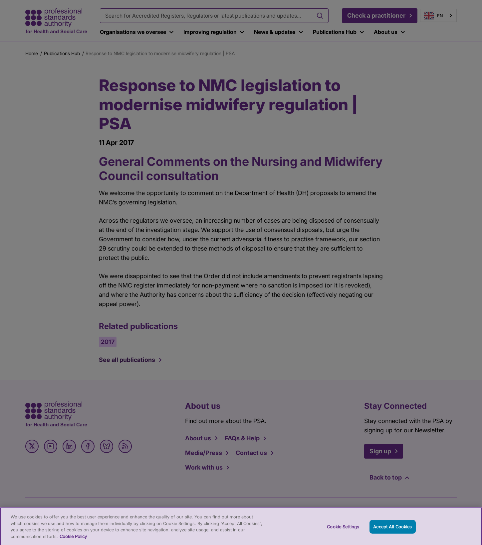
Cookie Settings (343, 530)
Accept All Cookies (392, 530)
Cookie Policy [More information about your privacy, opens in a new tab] (73, 540)
